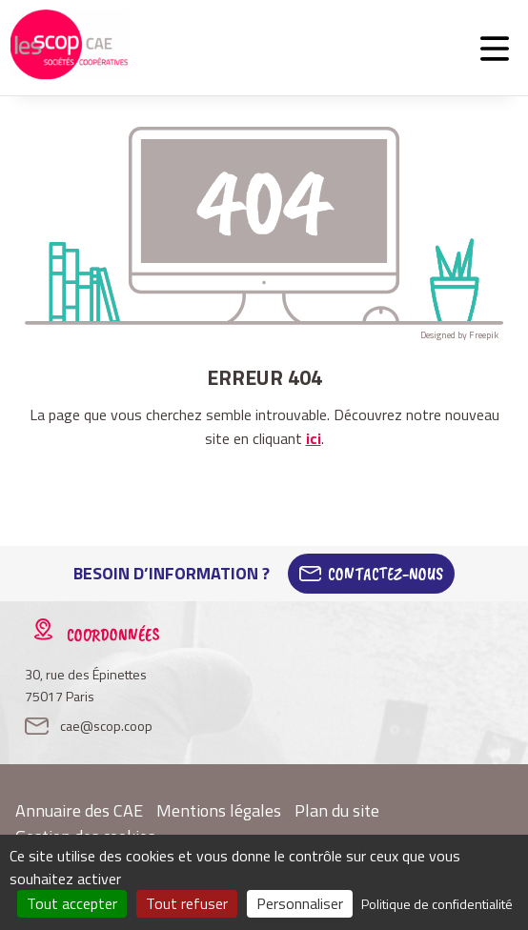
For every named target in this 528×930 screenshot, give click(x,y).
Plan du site (336, 810)
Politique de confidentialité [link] (437, 904)
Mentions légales (218, 810)
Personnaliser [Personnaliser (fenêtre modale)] (299, 903)
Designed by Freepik (459, 335)
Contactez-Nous (385, 573)
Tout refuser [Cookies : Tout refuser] (187, 903)
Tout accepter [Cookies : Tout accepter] (72, 903)
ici (313, 438)
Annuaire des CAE (79, 810)
